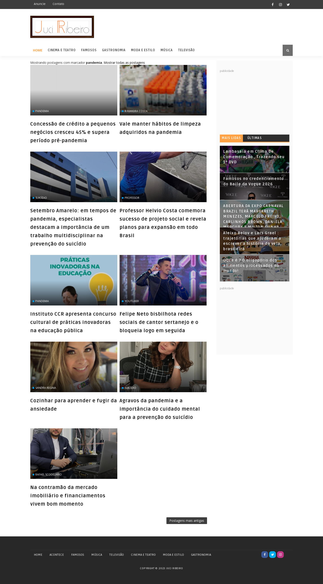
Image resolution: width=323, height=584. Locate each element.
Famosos (89, 50)
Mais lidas (231, 138)
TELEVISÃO (116, 555)
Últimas (254, 138)
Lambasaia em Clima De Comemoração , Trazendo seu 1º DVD (254, 156)
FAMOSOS (77, 555)
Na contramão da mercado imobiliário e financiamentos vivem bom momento (67, 495)
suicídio (41, 198)
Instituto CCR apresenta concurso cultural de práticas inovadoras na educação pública (73, 322)
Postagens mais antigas (186, 520)
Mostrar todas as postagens (124, 62)
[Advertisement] (253, 101)
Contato (58, 4)
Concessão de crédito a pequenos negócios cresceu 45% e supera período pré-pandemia (73, 132)
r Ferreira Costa (136, 111)
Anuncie (40, 4)
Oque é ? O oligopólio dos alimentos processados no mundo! (251, 265)
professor (132, 198)
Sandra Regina (45, 388)
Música (167, 50)
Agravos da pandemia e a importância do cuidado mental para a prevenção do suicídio (160, 409)
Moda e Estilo (143, 50)
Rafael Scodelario (48, 474)
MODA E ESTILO (173, 555)
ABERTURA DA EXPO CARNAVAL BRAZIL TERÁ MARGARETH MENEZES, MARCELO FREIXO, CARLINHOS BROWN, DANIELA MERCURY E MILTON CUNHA (253, 216)
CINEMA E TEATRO (143, 555)
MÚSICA (96, 555)
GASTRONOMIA (201, 555)
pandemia (42, 111)
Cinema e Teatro (62, 50)
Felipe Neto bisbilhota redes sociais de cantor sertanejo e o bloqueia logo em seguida (159, 322)
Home (37, 50)
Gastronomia (114, 50)
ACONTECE (57, 555)
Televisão (186, 50)
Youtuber (132, 301)
